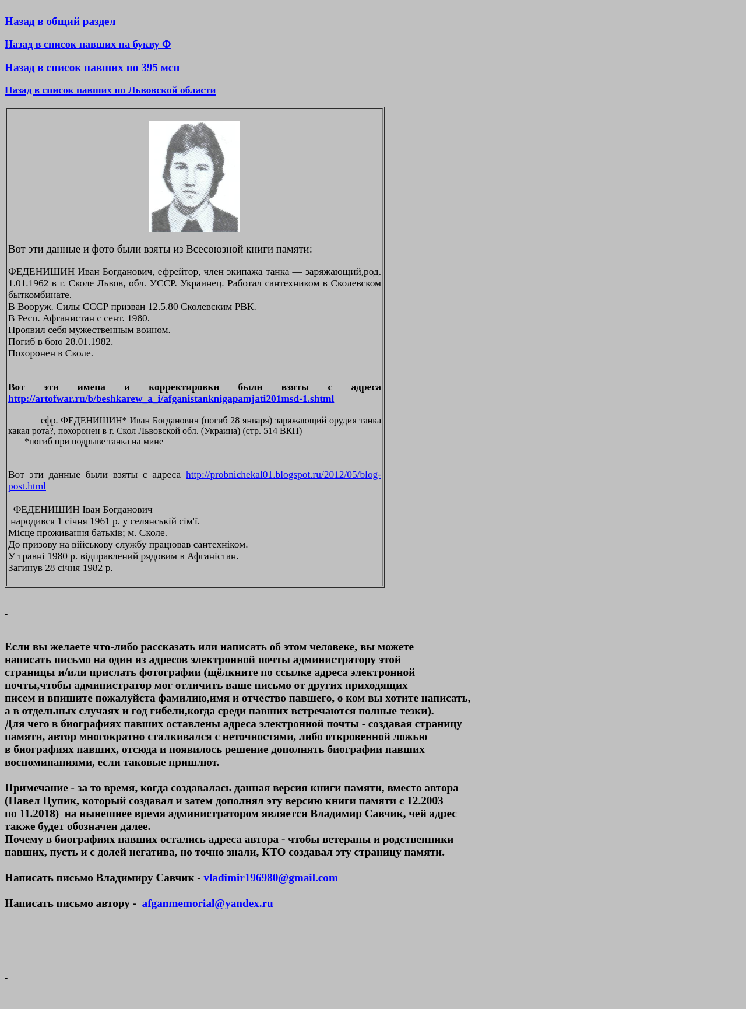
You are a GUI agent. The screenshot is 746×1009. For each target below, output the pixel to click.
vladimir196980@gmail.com (270, 877)
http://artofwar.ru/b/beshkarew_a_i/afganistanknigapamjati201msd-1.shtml (171, 398)
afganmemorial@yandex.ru (207, 903)
